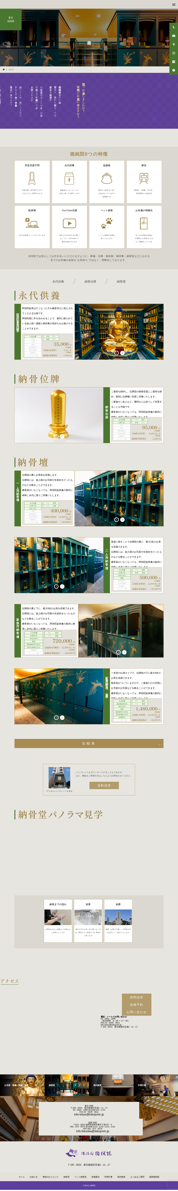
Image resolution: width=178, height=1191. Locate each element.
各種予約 (136, 1005)
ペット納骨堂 (80, 1178)
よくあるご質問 (137, 1178)
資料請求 (104, 786)
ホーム (22, 1178)
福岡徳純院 (154, 1178)
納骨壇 (121, 281)
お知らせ (34, 1178)
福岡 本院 (92, 1124)
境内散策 (121, 1178)
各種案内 (95, 1178)
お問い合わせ (136, 1013)
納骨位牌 (90, 281)
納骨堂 (67, 1178)
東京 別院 (89, 1107)
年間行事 (108, 1178)
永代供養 (58, 281)
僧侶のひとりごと (51, 1178)
